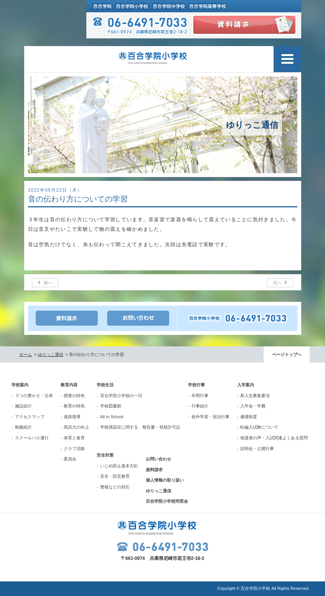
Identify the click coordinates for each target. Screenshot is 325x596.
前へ (48, 282)
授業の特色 (74, 395)
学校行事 (196, 384)
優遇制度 (248, 416)
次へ (277, 282)
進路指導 (72, 416)
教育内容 (69, 384)
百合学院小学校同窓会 (167, 501)
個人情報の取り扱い (165, 480)
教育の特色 (74, 406)
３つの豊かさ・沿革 (34, 395)
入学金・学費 (253, 406)
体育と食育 (74, 437)
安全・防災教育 (115, 476)
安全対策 (105, 455)
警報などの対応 (115, 487)
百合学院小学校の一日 (121, 395)
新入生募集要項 (255, 395)
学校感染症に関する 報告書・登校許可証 (140, 427)
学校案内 (20, 384)
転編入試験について (259, 427)
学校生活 (105, 384)
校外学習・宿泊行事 (210, 416)
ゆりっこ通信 (50, 354)
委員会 (70, 459)
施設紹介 (23, 406)
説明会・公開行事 (257, 448)
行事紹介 (199, 406)
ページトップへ (287, 354)
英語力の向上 (76, 427)
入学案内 (245, 384)
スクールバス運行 (32, 437)
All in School (112, 416)
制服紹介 (23, 427)
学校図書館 (110, 406)
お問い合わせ (158, 459)
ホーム (25, 354)
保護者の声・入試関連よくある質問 (274, 437)
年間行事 (199, 395)
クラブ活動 (74, 448)
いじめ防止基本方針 (119, 466)
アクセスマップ (30, 416)
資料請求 (154, 469)
